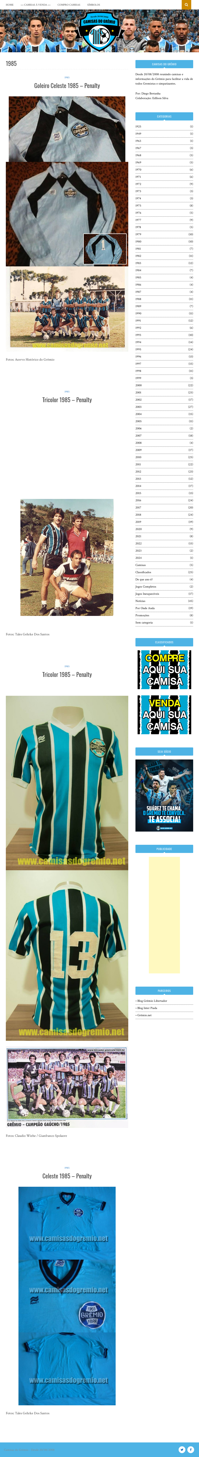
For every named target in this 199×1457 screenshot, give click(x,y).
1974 (138, 198)
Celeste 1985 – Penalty (67, 1175)
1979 (138, 234)
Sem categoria (144, 623)
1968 (138, 155)
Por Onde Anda (145, 608)
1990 (138, 313)
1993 (138, 335)
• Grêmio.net (143, 1015)
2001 (138, 393)
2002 (138, 400)
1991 (138, 321)
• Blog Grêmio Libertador (151, 1001)
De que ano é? (144, 579)
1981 (138, 249)
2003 (138, 407)
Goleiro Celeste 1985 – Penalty (67, 85)
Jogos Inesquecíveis (147, 594)
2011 (138, 464)
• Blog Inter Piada (146, 1008)
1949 (138, 134)
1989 (138, 306)
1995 (138, 349)
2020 (138, 529)
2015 (138, 493)
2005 (138, 421)
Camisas (140, 565)
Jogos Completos (145, 587)
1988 (138, 299)
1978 (138, 227)
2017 (138, 508)
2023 (138, 551)
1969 (138, 162)
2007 (138, 436)
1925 (138, 127)
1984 (138, 270)
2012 (138, 472)
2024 (138, 558)
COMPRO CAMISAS (69, 5)
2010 (138, 457)
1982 (138, 256)
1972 (138, 184)
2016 (138, 500)
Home (10, 5)
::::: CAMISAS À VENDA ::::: (36, 5)
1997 (138, 364)
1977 (138, 220)
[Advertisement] (164, 915)
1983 (138, 263)
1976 (138, 213)
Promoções (142, 615)
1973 (138, 191)
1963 (138, 141)
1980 (138, 242)
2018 (138, 515)
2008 (138, 443)
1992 (138, 328)
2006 (138, 428)
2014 (138, 486)
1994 (138, 342)
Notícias (140, 601)
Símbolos (93, 5)
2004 (138, 414)
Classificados (143, 572)
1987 (138, 292)
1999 (138, 378)
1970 (138, 170)
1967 (138, 148)
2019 (138, 522)
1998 (138, 371)
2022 (138, 543)
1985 (67, 77)
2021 (138, 536)
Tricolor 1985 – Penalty (67, 399)
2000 (138, 385)
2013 (138, 479)
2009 (138, 450)
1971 (138, 177)
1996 (138, 357)
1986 (138, 285)
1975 (138, 206)
